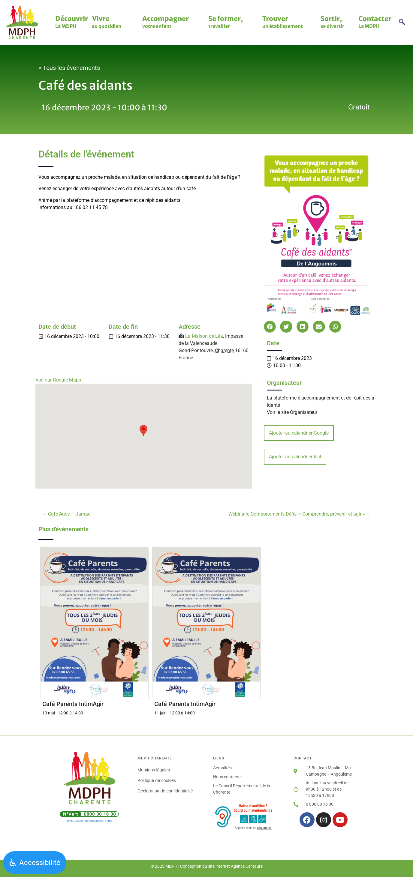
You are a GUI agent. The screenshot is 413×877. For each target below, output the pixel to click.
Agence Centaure (247, 866)
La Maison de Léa (204, 336)
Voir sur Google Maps (58, 380)
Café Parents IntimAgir (73, 704)
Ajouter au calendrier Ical (295, 456)
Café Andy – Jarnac (69, 514)
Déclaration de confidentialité (165, 791)
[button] (270, 327)
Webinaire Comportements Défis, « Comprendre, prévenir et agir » (296, 514)
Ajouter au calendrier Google (299, 433)
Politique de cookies (156, 780)
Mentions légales (153, 770)
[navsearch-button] (401, 22)
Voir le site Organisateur (292, 412)
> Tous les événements (69, 67)
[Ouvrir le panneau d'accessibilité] (34, 862)
